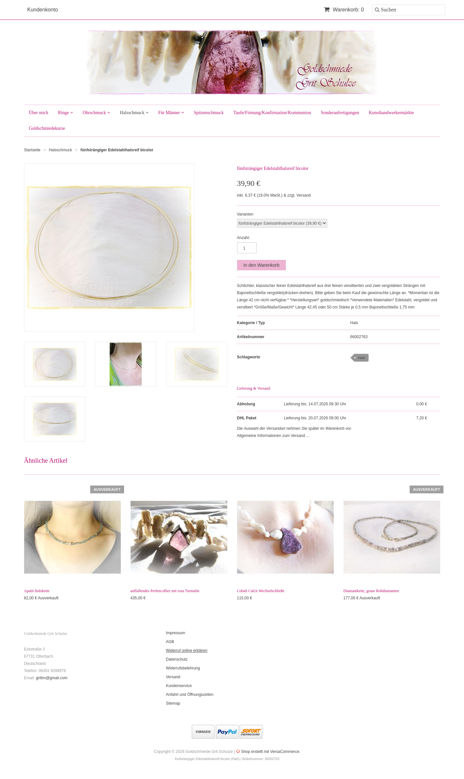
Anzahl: (243, 237)
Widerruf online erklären (186, 650)
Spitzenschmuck (209, 112)
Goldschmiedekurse (47, 128)
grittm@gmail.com (51, 678)
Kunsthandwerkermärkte (391, 112)
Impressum (175, 633)
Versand (173, 677)
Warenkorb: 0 (344, 9)
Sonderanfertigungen (340, 112)
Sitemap (173, 703)
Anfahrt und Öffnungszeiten (190, 694)
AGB (170, 641)
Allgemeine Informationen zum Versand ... (273, 435)
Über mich (38, 112)
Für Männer (171, 112)
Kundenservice (179, 685)
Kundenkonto (42, 9)
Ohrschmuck (96, 112)
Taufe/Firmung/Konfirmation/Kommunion (272, 112)
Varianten (245, 214)
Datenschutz (177, 659)
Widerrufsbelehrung (183, 668)
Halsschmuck (134, 112)
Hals (354, 323)
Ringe (65, 112)
